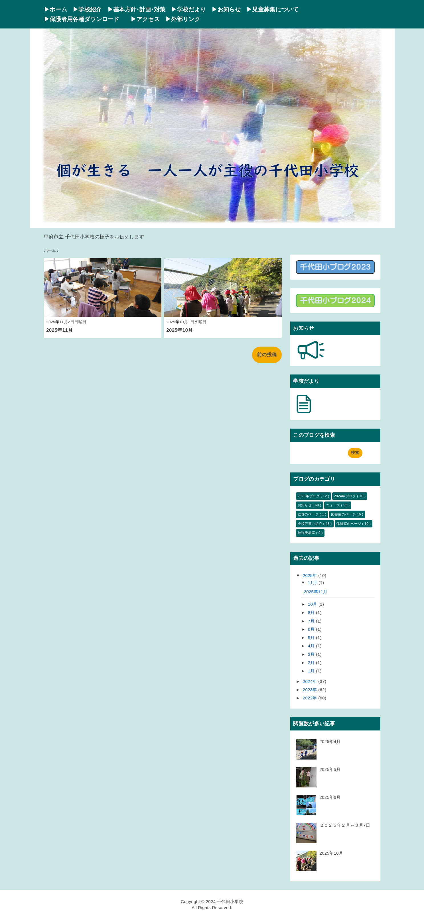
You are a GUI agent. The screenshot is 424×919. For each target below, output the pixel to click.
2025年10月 (179, 330)
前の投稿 (267, 354)
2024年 (310, 681)
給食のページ (309, 514)
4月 (312, 645)
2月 (312, 662)
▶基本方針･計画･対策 (136, 9)
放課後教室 (307, 533)
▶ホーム (55, 9)
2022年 (310, 697)
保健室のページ (349, 524)
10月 (313, 604)
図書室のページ (344, 514)
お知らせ (305, 505)
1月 (312, 670)
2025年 (310, 575)
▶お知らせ (226, 9)
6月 (312, 629)
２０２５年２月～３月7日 (345, 825)
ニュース (333, 505)
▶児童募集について (272, 9)
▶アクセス (145, 19)
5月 (312, 637)
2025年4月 (330, 741)
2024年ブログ (345, 496)
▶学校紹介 (87, 9)
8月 (312, 612)
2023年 (310, 689)
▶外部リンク (182, 19)
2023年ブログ (309, 496)
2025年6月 (330, 797)
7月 (312, 621)
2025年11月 (59, 330)
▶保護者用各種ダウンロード (84, 19)
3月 (312, 654)
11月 (313, 582)
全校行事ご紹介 (310, 524)
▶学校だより (188, 9)
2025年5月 (330, 769)
